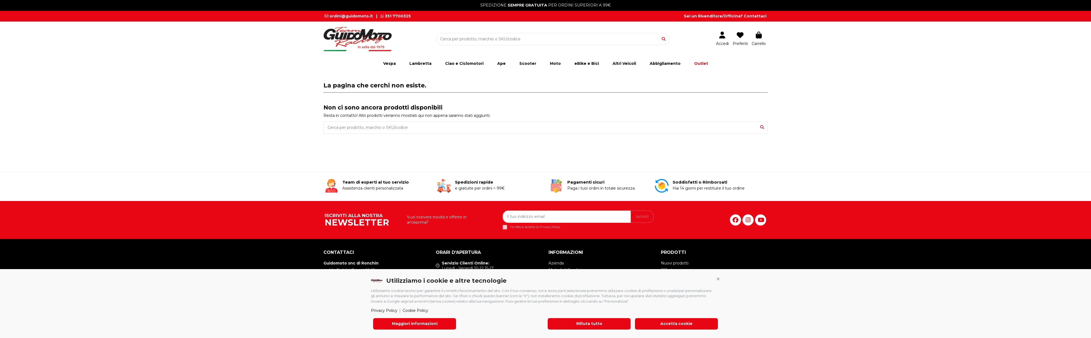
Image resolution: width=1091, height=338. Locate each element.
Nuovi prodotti (674, 263)
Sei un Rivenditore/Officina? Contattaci (725, 16)
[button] (718, 279)
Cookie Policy (415, 310)
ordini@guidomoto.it (349, 16)
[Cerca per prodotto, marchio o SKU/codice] (663, 39)
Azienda (556, 263)
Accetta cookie (676, 323)
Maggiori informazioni (414, 323)
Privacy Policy (384, 310)
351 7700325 (395, 16)
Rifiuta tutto (589, 323)
